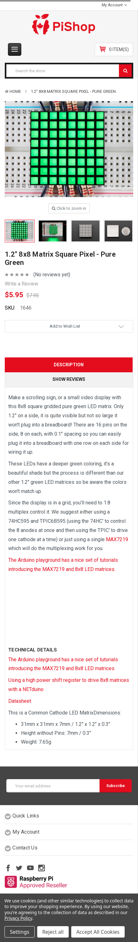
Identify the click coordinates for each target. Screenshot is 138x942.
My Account (114, 5)
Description (69, 364)
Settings (19, 931)
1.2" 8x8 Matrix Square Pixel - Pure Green (73, 91)
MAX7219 (117, 539)
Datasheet (19, 701)
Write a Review (21, 284)
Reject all (53, 931)
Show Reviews (68, 379)
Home (15, 91)
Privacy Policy (18, 918)
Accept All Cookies (98, 931)
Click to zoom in (69, 208)
